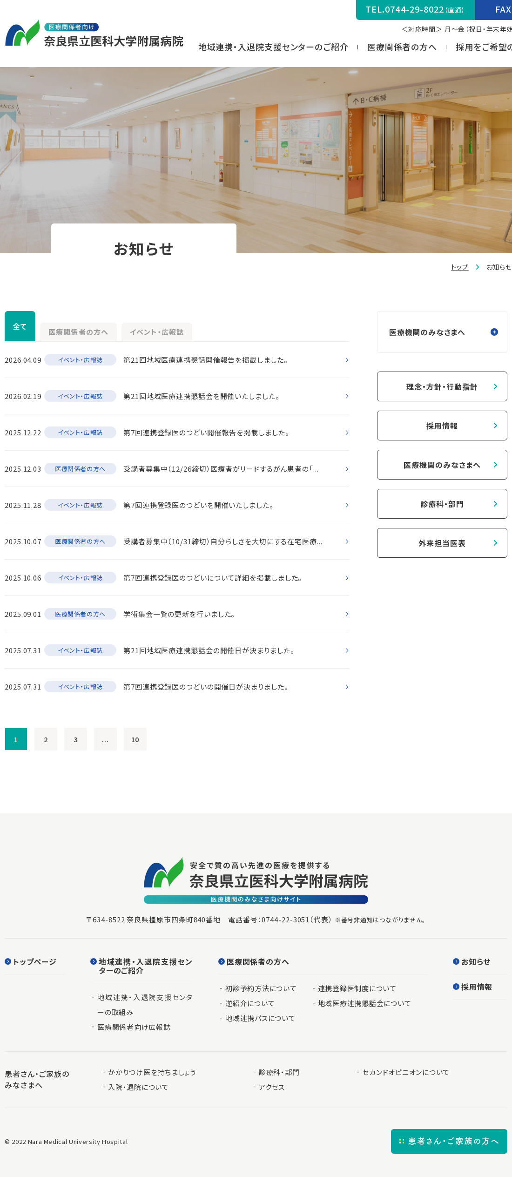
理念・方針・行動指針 (442, 386)
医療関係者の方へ (408, 47)
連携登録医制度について (357, 988)
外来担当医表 (442, 542)
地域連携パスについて (260, 1018)
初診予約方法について (261, 988)
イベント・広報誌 (229, 328)
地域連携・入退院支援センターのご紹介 (279, 47)
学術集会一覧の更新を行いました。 (179, 614)
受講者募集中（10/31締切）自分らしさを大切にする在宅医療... (223, 541)
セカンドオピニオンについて (406, 1072)
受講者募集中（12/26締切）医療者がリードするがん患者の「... (221, 469)
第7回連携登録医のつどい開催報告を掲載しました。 (206, 432)
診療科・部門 (442, 503)
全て (31, 326)
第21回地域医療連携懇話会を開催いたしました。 (201, 396)
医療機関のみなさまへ (442, 464)
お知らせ (476, 962)
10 (135, 738)
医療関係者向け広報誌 (134, 1027)
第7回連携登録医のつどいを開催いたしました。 (198, 505)
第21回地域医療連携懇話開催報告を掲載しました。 (205, 360)
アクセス (272, 1087)
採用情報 (442, 425)
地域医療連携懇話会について (364, 1003)
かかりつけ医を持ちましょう (152, 1072)
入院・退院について (138, 1087)
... (105, 738)
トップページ (35, 962)
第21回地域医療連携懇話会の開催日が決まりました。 (209, 650)
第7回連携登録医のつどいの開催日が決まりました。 (206, 686)
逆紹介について (250, 1003)
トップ (460, 266)
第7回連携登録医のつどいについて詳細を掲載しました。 (212, 577)
